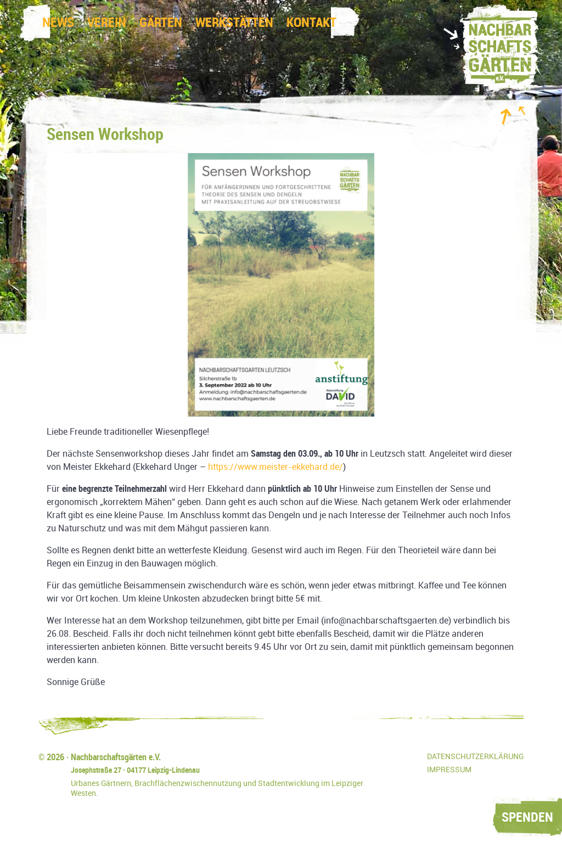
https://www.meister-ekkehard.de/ (275, 467)
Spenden (527, 817)
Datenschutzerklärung (475, 756)
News (58, 22)
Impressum (449, 769)
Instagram (385, 763)
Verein (106, 22)
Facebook (409, 763)
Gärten (160, 22)
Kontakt (311, 22)
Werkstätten (234, 22)
